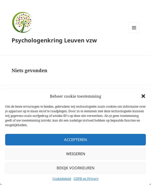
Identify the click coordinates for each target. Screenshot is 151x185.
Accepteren (75, 139)
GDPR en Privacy (86, 179)
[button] (143, 96)
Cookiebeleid (61, 179)
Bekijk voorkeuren (75, 167)
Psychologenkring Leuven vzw (54, 40)
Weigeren (75, 153)
